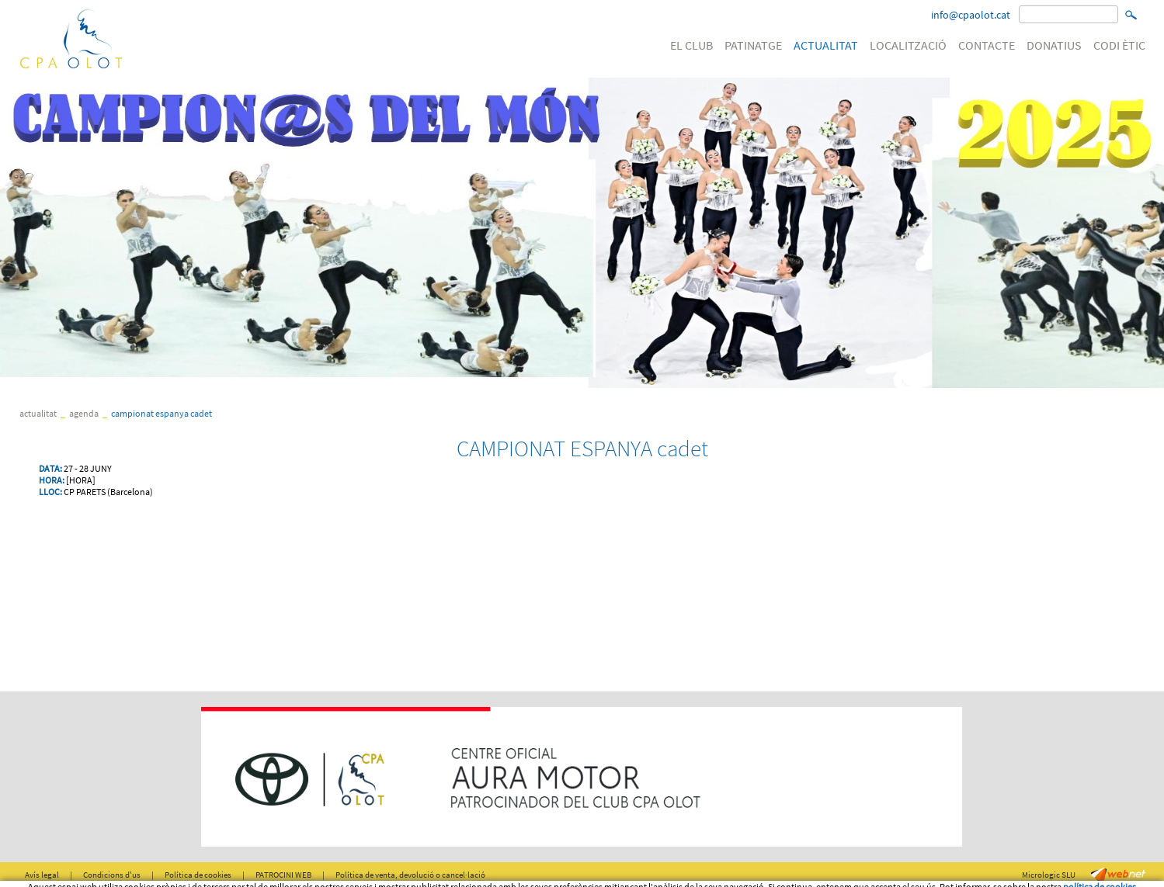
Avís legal (42, 874)
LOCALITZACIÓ (908, 45)
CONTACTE (986, 45)
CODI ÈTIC (1119, 45)
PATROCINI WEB (283, 874)
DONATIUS (1054, 45)
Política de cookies (198, 874)
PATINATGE (753, 45)
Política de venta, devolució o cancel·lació (410, 874)
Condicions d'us (112, 874)
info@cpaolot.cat (970, 15)
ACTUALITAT (826, 45)
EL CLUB (691, 45)
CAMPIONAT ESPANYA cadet (161, 413)
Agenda (84, 413)
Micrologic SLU (1048, 874)
